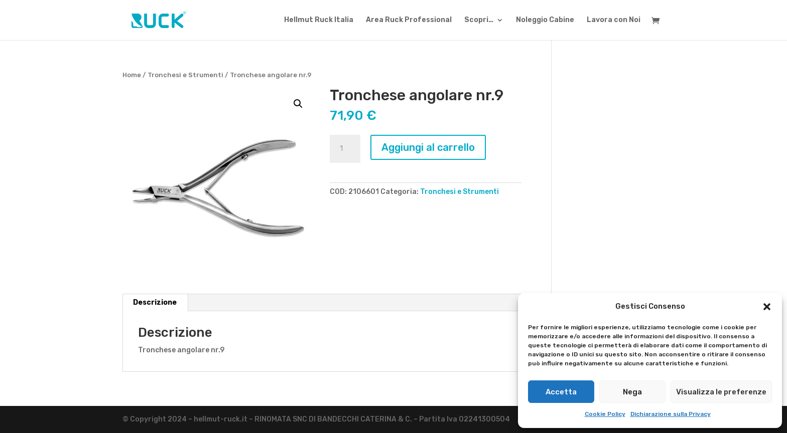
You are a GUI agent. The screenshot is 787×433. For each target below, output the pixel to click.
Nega (632, 391)
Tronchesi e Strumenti (185, 75)
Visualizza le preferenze (721, 391)
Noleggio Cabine (545, 20)
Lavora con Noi (613, 20)
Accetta (561, 391)
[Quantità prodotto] (345, 149)
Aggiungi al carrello (428, 147)
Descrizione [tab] (155, 302)
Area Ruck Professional (409, 20)
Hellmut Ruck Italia (318, 20)
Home (131, 75)
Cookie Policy (605, 413)
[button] (767, 307)
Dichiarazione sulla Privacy (670, 413)
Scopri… (478, 20)
